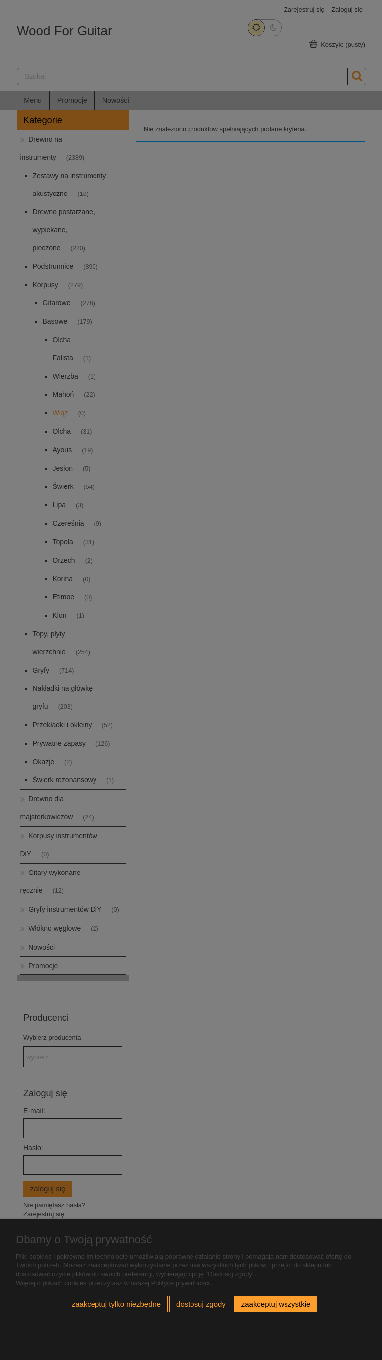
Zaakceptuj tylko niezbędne (116, 1304)
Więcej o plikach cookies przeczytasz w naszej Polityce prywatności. (113, 1283)
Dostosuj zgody (201, 1304)
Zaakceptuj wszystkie (275, 1304)
